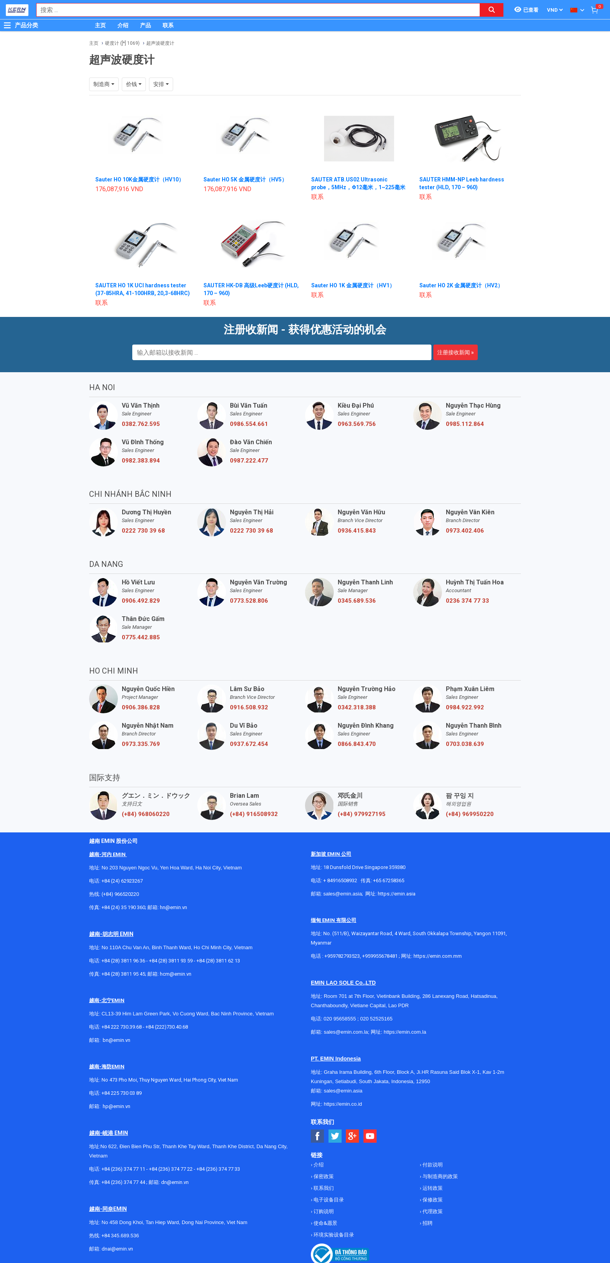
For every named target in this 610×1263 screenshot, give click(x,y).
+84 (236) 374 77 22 (171, 1169)
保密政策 (323, 1176)
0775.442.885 (141, 637)
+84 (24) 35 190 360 (123, 907)
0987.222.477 (249, 460)
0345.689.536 (357, 600)
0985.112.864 (465, 423)
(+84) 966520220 (120, 894)
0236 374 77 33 (467, 600)
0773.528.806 (249, 600)
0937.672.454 (249, 744)
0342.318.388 (357, 707)
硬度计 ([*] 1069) (122, 43)
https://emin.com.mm (438, 956)
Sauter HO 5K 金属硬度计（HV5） (245, 179)
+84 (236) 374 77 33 (218, 1169)
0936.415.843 (357, 530)
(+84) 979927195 (362, 814)
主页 (100, 25)
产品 (145, 25)
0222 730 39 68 (143, 530)
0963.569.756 (357, 423)
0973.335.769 (141, 744)
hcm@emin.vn (175, 974)
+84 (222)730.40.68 (166, 1027)
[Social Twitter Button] (335, 1136)
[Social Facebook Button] (317, 1136)
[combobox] (254, 10)
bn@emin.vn (116, 1040)
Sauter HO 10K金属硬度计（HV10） (139, 179)
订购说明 (323, 1211)
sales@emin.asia (342, 894)
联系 (168, 25)
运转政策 (432, 1188)
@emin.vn (119, 1106)
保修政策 (432, 1200)
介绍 (122, 25)
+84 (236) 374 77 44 (123, 1182)
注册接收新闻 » (455, 352)
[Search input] (254, 10)
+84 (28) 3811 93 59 (171, 961)
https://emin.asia (396, 894)
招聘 (427, 1223)
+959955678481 (380, 956)
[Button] (7, 25)
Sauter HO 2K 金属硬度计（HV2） (461, 285)
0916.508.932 (249, 707)
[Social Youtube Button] (370, 1136)
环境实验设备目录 (333, 1235)
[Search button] (491, 10)
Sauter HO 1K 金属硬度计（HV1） (353, 285)
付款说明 (432, 1165)
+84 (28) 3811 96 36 (123, 961)
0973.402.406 (465, 530)
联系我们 (323, 1188)
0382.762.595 (141, 423)
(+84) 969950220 (470, 814)
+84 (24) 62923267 (122, 881)
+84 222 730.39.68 (122, 1027)
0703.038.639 (465, 744)
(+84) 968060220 (146, 814)
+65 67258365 (388, 880)
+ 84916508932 (340, 880)
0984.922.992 (465, 707)
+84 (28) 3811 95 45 (123, 974)
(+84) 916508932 (254, 814)
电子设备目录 (328, 1200)
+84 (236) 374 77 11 (123, 1169)
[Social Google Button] (352, 1136)
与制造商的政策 (439, 1176)
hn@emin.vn (173, 907)
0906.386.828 (141, 707)
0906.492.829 (141, 600)
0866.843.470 (357, 744)
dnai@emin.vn (117, 1249)
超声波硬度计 (160, 43)
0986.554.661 (249, 423)
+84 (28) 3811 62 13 (218, 961)
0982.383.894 (141, 460)
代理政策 (432, 1211)
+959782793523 (342, 956)
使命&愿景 (324, 1223)
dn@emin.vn (175, 1182)
